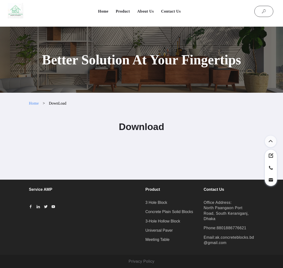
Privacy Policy (142, 261)
